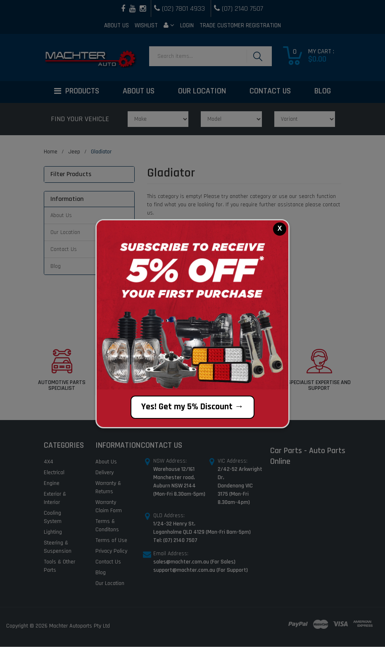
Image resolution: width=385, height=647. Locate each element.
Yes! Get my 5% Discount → (192, 407)
